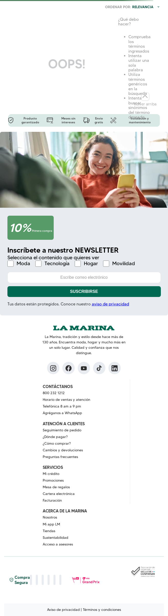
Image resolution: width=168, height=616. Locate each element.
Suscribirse (84, 291)
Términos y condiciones (102, 609)
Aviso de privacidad (63, 609)
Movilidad (123, 263)
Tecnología (57, 263)
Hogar (91, 263)
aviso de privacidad (110, 304)
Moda (23, 263)
